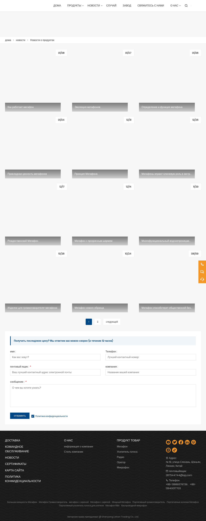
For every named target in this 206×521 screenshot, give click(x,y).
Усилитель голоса (127, 452)
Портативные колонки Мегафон (183, 502)
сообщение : (18, 382)
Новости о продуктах (42, 40)
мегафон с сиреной (79, 502)
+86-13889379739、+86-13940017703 (181, 486)
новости (20, 40)
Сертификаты (15, 464)
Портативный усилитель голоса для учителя (81, 505)
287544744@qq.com (179, 475)
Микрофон (123, 467)
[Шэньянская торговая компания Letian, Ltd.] (22, 5)
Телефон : (111, 351)
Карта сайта (14, 470)
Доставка (12, 440)
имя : (13, 351)
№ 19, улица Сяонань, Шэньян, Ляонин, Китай (183, 464)
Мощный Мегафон (121, 502)
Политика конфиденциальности (51, 416)
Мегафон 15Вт (113, 505)
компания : (112, 366)
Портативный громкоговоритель (148, 502)
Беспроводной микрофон (134, 505)
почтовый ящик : (20, 366)
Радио (120, 457)
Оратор (121, 462)
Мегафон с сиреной (100, 502)
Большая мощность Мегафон (22, 502)
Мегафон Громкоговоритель (53, 502)
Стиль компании (73, 452)
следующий (112, 321)
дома (8, 40)
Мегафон (122, 446)
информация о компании (78, 446)
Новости (12, 458)
